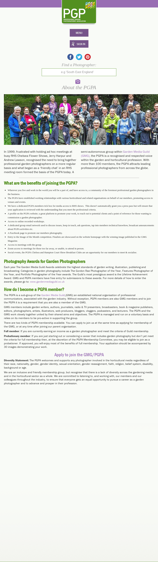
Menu (79, 33)
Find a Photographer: (79, 65)
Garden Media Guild (53, 295)
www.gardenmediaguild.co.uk (47, 281)
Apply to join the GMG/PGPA (79, 355)
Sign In (81, 44)
